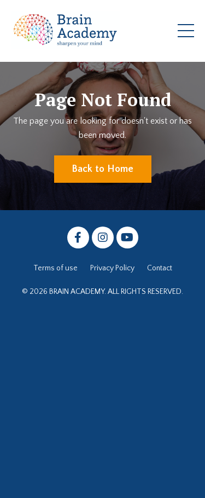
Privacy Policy (112, 268)
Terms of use (55, 268)
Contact (159, 268)
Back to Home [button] (103, 169)
